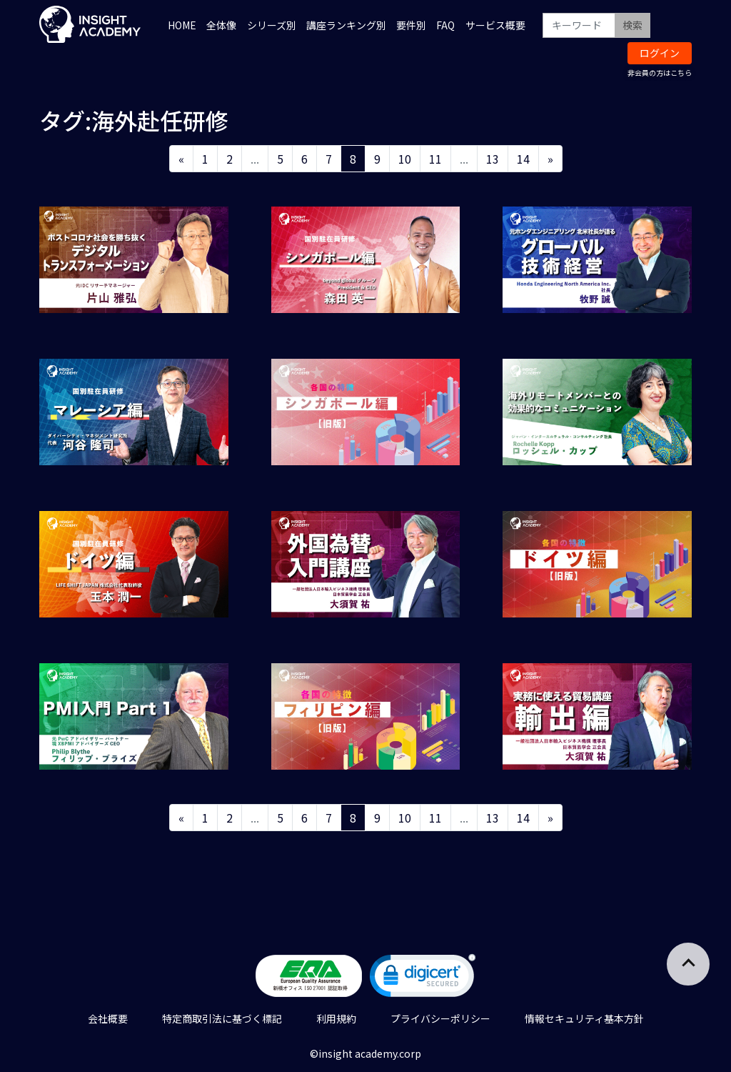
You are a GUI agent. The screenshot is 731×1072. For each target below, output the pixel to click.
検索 (632, 25)
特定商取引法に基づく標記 (222, 1018)
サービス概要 (495, 25)
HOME (182, 25)
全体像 (221, 25)
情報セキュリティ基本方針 (584, 1018)
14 (523, 158)
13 (492, 158)
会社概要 (108, 1018)
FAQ (445, 25)
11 (435, 158)
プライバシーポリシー (440, 1018)
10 (404, 158)
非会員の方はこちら (659, 72)
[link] (422, 978)
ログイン (660, 53)
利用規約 (336, 1018)
